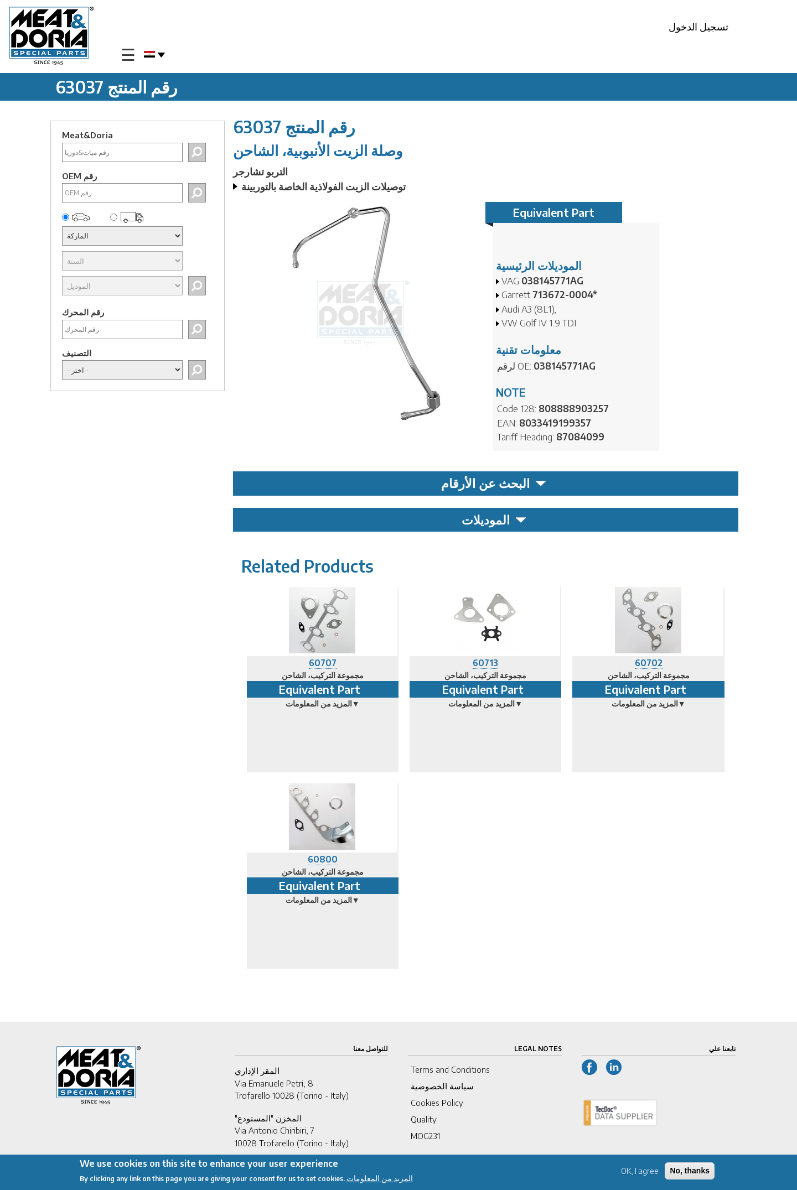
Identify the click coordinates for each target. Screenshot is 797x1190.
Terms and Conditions (450, 1069)
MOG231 (425, 1136)
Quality (424, 1119)
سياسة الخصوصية (442, 1086)
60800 (323, 859)
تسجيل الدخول (698, 26)
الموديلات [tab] (494, 519)
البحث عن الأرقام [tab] (493, 483)
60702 (649, 662)
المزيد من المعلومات (379, 1181)
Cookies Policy (437, 1103)
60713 (485, 662)
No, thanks (690, 1172)
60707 (323, 662)
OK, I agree (640, 1173)
